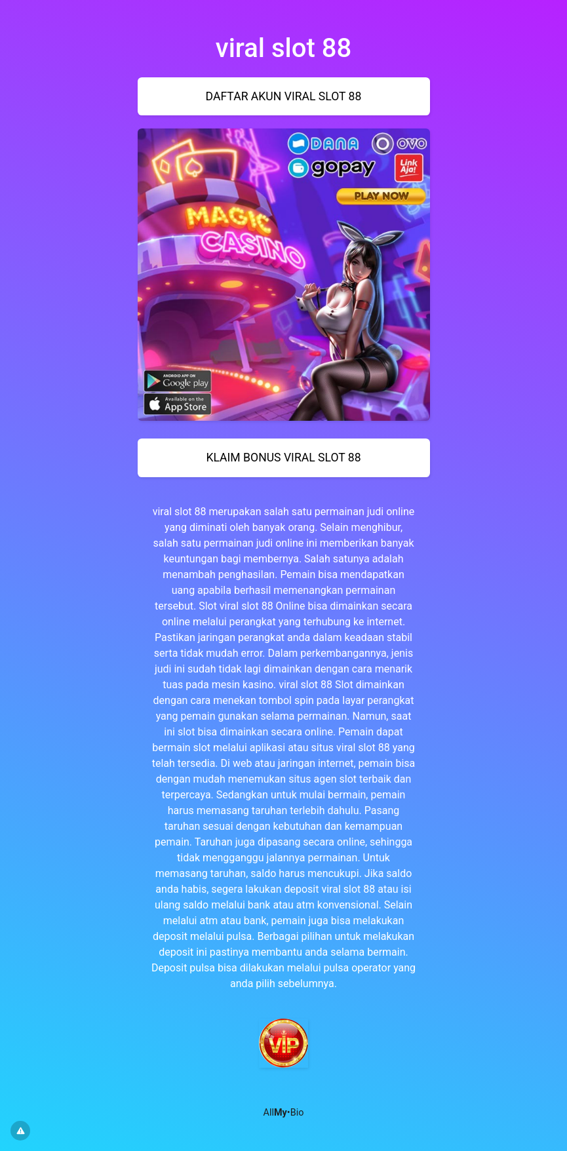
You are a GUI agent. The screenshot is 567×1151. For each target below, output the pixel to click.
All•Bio (284, 1112)
